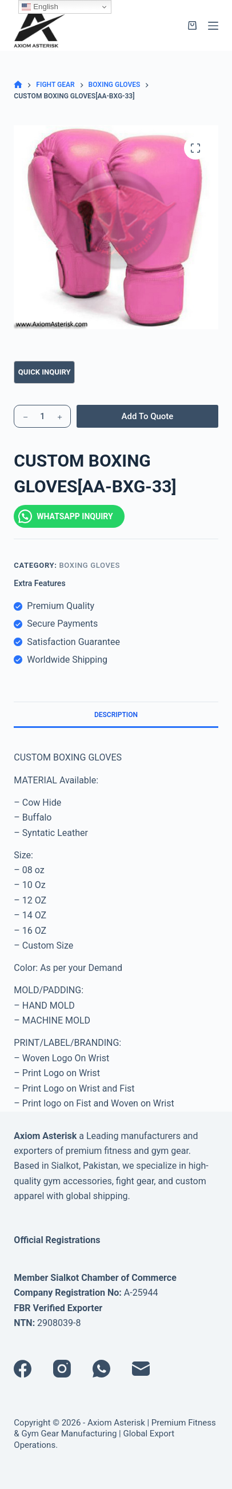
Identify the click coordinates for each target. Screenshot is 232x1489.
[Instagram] (62, 1368)
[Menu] (213, 26)
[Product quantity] (42, 416)
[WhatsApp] (101, 1368)
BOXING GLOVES (89, 565)
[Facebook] (22, 1368)
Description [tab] (116, 715)
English (40, 6)
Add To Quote (148, 416)
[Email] (141, 1368)
